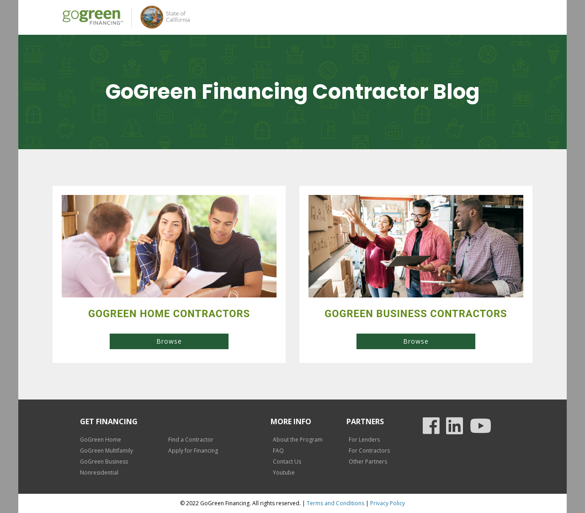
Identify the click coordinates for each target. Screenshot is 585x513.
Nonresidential (99, 472)
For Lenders (364, 439)
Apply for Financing (193, 450)
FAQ (278, 450)
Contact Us (287, 461)
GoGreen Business (104, 461)
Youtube (284, 472)
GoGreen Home (100, 439)
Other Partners (368, 461)
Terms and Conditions (335, 503)
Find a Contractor (190, 439)
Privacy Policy (387, 503)
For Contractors (369, 450)
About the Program (298, 439)
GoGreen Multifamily (106, 450)
